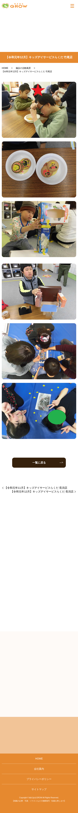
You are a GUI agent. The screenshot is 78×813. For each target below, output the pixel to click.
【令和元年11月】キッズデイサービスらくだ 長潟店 (35, 487)
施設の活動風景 (23, 68)
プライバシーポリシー (39, 779)
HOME (5, 68)
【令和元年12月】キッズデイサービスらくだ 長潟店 (42, 491)
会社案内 (39, 768)
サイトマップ (39, 789)
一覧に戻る (39, 462)
